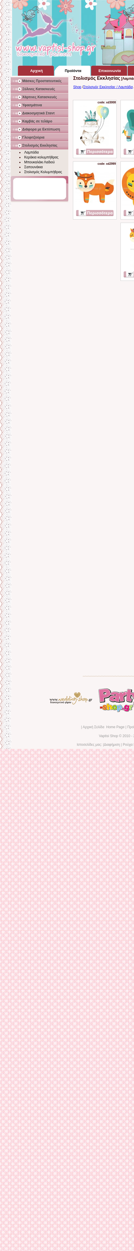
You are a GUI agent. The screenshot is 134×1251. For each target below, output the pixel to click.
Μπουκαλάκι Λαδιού (39, 162)
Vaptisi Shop (108, 736)
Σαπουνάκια (33, 167)
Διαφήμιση (112, 745)
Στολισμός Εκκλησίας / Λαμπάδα (108, 87)
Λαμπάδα (31, 152)
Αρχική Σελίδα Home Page (103, 727)
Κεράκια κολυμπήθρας (41, 157)
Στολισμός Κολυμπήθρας (43, 172)
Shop (77, 87)
